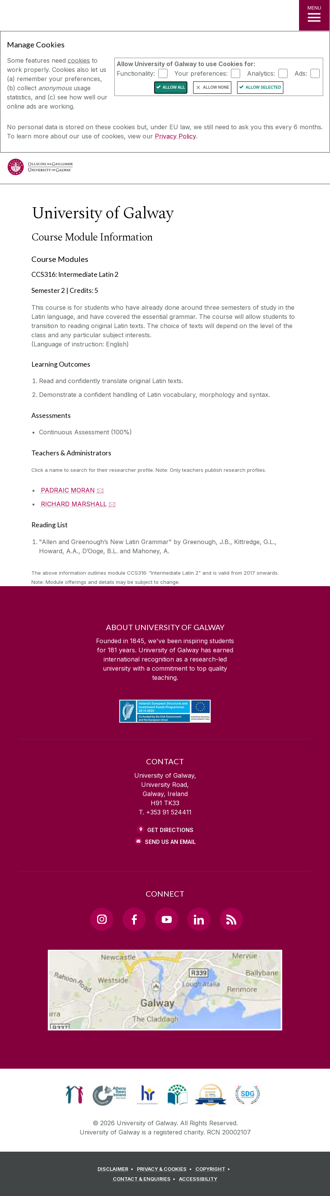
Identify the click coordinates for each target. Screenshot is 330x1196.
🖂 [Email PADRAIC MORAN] (100, 490)
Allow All (174, 87)
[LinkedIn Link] (198, 919)
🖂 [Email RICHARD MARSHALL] (112, 504)
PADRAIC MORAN (68, 490)
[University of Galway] (40, 169)
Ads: (300, 73)
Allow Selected (263, 87)
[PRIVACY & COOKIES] (165, 1169)
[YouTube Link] (166, 919)
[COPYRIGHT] (213, 1169)
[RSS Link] (231, 919)
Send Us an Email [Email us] (170, 841)
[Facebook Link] (134, 919)
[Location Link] (165, 1024)
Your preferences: (201, 73)
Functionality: (136, 73)
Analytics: (261, 73)
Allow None (216, 87)
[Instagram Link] (101, 919)
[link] (74, 1094)
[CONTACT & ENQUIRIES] (145, 1179)
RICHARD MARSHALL (74, 504)
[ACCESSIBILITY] (198, 1179)
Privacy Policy (175, 136)
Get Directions (170, 830)
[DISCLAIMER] (116, 1169)
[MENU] (314, 15)
